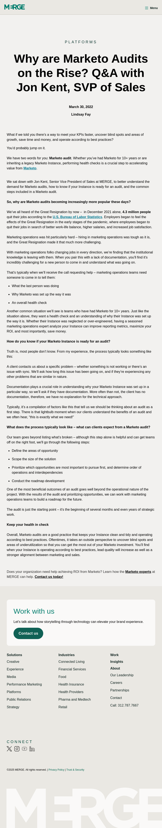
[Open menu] (151, 8)
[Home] (14, 7)
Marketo (29, 168)
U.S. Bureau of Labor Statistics (77, 217)
